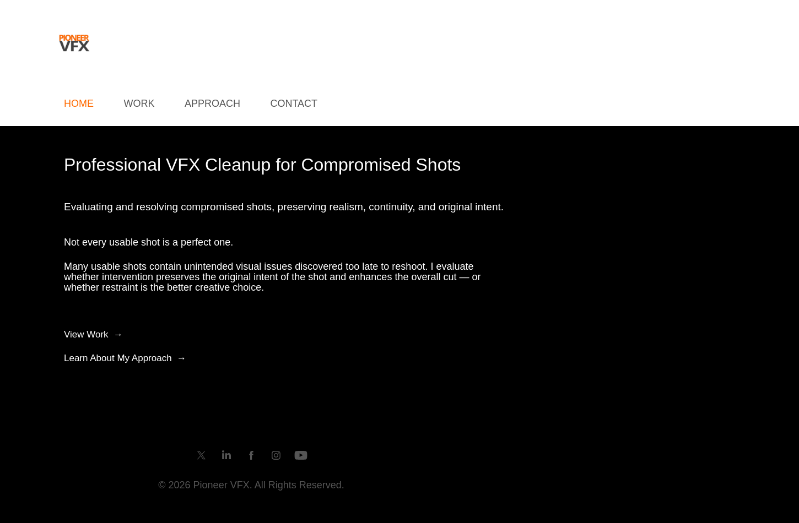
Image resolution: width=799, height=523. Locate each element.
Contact (293, 103)
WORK (138, 103)
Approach (212, 103)
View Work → (93, 334)
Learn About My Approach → (125, 358)
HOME (79, 103)
